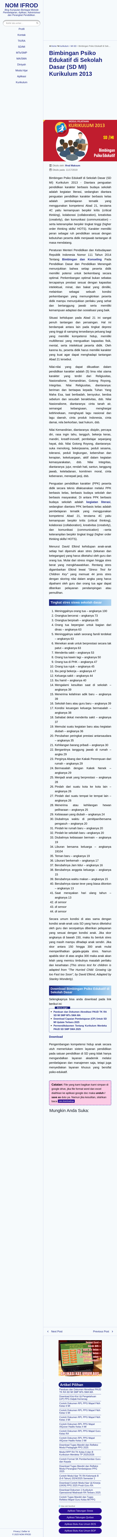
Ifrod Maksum (72, 165)
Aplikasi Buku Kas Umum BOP (80, 1530)
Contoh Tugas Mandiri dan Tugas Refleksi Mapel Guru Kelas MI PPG (77, 1498)
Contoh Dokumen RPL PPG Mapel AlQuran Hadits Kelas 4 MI (77, 1425)
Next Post (56, 1331)
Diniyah (21, 64)
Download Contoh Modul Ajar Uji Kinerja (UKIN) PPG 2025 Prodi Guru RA (79, 1484)
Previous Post (101, 1331)
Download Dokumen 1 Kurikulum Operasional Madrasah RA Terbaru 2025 (80, 1491)
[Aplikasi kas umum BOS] (80, 1358)
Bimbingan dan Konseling (82, 259)
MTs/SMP (21, 52)
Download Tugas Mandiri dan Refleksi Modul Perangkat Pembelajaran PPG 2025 (78, 1469)
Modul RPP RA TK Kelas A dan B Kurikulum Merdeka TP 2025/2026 (76, 1453)
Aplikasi (21, 76)
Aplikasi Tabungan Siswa (80, 1511)
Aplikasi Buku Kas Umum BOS (80, 1524)
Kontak (21, 35)
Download (56, 1036)
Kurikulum (21, 82)
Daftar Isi (26, 1531)
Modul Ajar (21, 70)
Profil (22, 29)
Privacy (16, 1531)
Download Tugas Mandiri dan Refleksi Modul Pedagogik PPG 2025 (78, 1446)
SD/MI (21, 46)
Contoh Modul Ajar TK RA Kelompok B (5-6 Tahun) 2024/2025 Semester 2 (79, 1477)
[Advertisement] (80, 20)
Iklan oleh (67, 1506)
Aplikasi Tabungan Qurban (80, 1517)
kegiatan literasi (98, 502)
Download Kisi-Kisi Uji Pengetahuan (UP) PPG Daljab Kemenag (77, 1397)
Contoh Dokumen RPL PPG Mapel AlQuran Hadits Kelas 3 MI (77, 1439)
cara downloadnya (66, 1101)
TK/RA (21, 40)
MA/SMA (21, 58)
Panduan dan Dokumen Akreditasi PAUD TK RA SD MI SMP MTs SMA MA (80, 1390)
